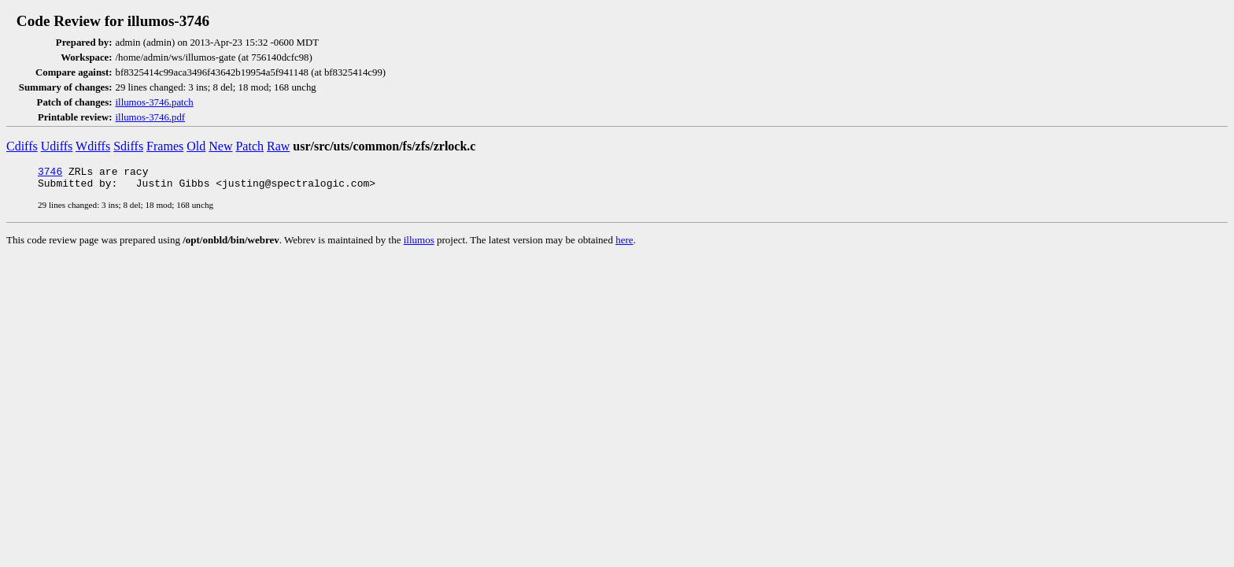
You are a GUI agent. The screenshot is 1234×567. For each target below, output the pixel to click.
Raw (278, 146)
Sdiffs (128, 146)
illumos (419, 244)
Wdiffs (93, 146)
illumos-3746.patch (155, 102)
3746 (50, 173)
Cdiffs (22, 146)
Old (196, 146)
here (624, 244)
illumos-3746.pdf (151, 117)
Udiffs (57, 146)
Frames (164, 146)
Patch (249, 146)
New (220, 146)
